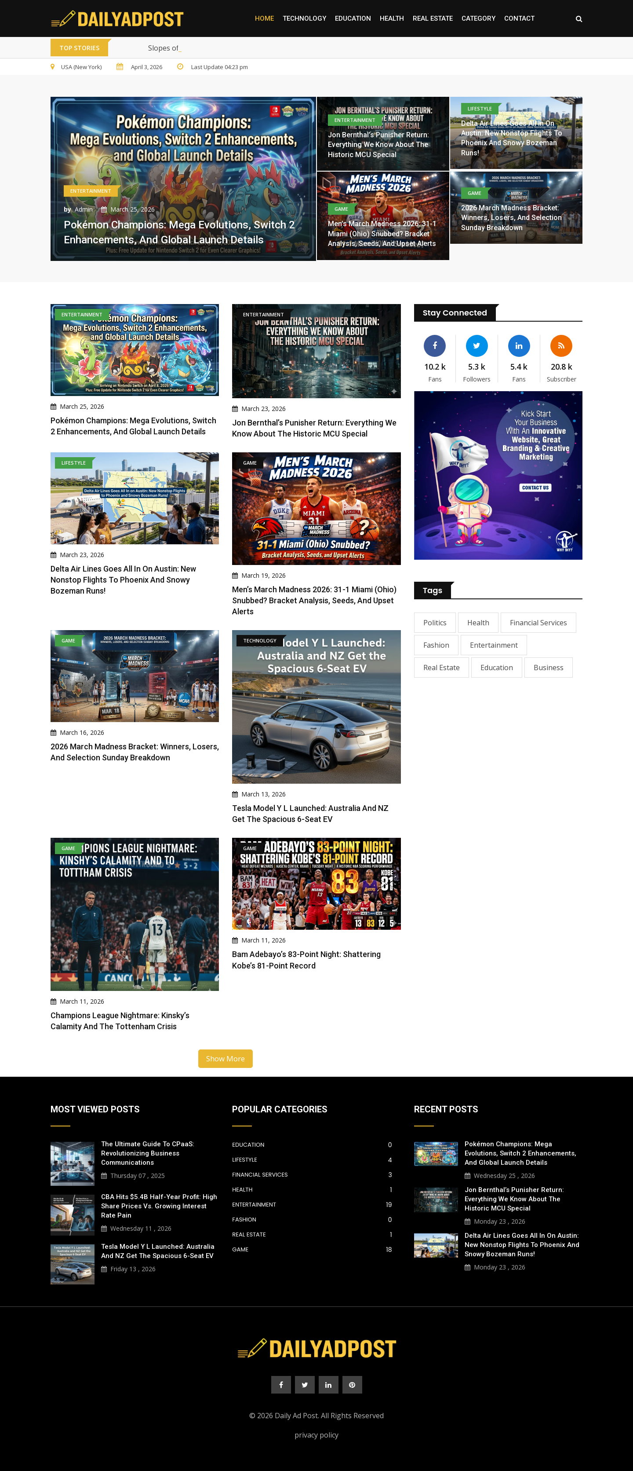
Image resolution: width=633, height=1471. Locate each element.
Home (264, 18)
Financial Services (538, 622)
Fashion (436, 645)
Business (549, 667)
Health (392, 18)
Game (312, 1249)
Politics (435, 622)
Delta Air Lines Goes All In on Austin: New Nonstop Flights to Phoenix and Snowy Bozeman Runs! (123, 579)
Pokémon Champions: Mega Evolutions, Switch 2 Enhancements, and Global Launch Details (520, 1153)
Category (478, 18)
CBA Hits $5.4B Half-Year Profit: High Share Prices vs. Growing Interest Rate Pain (159, 1206)
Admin (84, 209)
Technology (304, 18)
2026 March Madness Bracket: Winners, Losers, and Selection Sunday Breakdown (511, 218)
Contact (519, 18)
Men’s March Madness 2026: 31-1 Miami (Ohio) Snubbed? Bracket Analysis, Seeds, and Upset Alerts (382, 234)
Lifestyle (312, 1160)
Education (353, 18)
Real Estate (433, 18)
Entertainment (494, 645)
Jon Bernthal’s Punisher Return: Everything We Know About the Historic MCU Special (378, 145)
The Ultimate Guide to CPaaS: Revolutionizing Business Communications (147, 1153)
